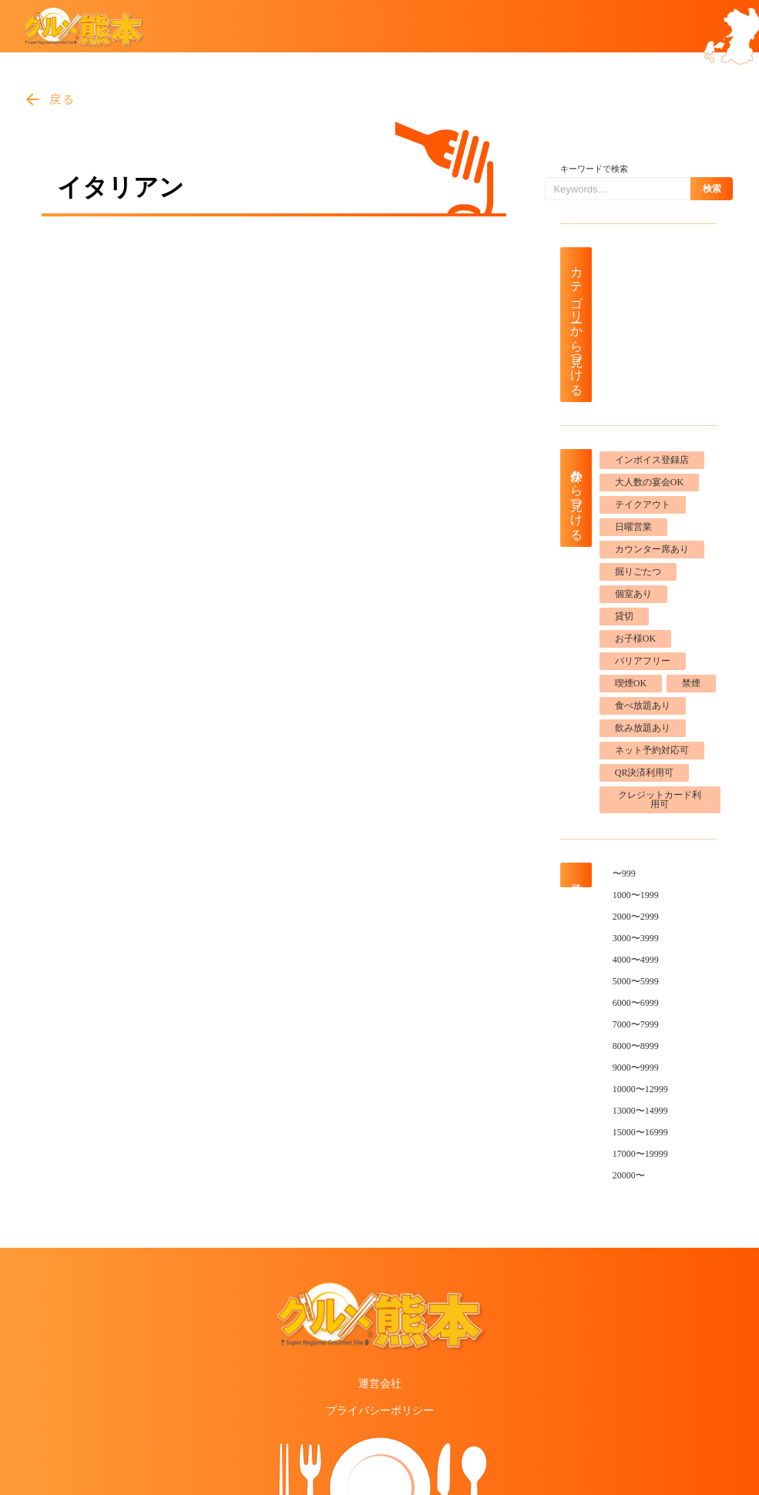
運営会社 (379, 1383)
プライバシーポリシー (380, 1410)
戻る (62, 99)
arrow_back (32, 99)
